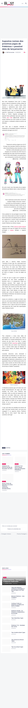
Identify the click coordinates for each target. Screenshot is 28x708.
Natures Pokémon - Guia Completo (17, 597)
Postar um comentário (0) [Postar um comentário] (14, 529)
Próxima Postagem (21, 534)
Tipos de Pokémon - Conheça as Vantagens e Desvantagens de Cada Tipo (18, 589)
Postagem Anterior (6, 534)
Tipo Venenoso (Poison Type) (17, 640)
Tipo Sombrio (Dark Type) (18, 632)
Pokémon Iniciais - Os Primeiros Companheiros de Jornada (17, 612)
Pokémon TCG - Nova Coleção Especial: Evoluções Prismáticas (20, 468)
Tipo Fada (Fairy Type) (17, 618)
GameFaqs (15, 343)
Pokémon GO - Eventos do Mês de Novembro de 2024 (7, 467)
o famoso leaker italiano (20, 226)
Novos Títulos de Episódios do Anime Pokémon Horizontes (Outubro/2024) (7, 486)
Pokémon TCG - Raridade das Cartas (18, 626)
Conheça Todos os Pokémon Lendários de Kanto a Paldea (17, 605)
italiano (12, 230)
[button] (2, 3)
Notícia (8, 447)
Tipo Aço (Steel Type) (17, 647)
